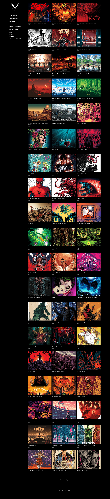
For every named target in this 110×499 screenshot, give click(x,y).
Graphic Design (13, 29)
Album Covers (13, 16)
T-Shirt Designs (13, 18)
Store (11, 34)
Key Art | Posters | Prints (16, 13)
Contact (11, 36)
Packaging (12, 21)
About (11, 32)
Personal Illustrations (15, 27)
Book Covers (13, 24)
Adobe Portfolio (66, 494)
